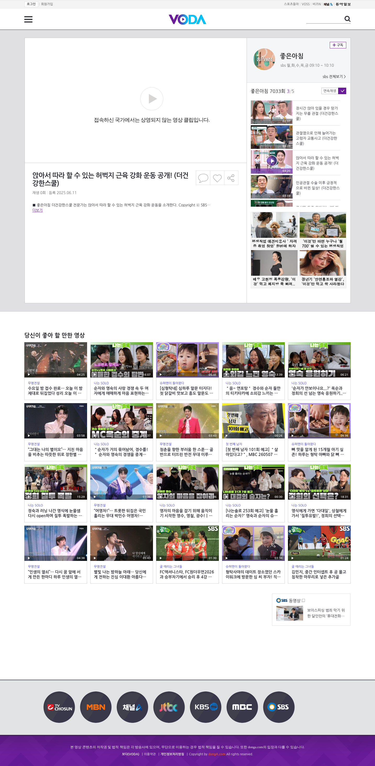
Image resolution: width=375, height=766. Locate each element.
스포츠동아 (291, 4)
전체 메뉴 (28, 19)
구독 (338, 45)
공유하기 (231, 178)
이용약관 (150, 754)
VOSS (306, 4)
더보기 (37, 210)
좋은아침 (292, 56)
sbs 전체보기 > (334, 76)
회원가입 (47, 4)
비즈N (317, 4)
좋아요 (217, 178)
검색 (347, 19)
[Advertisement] (135, 234)
